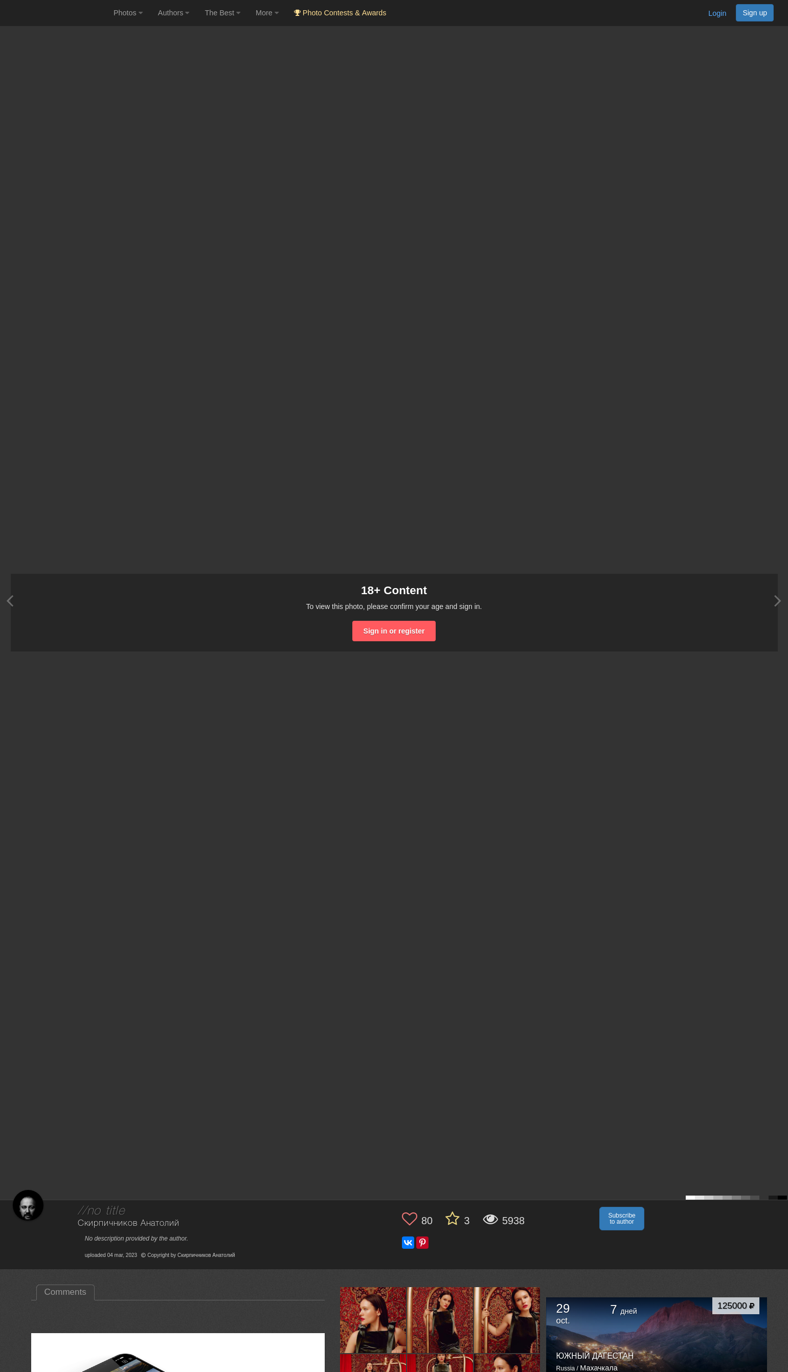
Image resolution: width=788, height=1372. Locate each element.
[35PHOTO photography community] (55, 13)
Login (717, 13)
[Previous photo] (9, 600)
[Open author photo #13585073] (440, 1319)
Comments (65, 1292)
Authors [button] (174, 12)
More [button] (267, 12)
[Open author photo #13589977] (373, 1319)
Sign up (754, 12)
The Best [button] (222, 12)
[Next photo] (777, 600)
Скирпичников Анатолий (128, 1223)
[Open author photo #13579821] (507, 1319)
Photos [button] (128, 12)
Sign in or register (394, 631)
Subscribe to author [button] (621, 1218)
